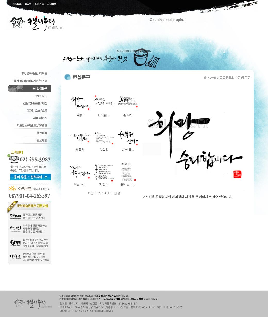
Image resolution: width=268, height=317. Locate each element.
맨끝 (117, 193)
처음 (91, 193)
